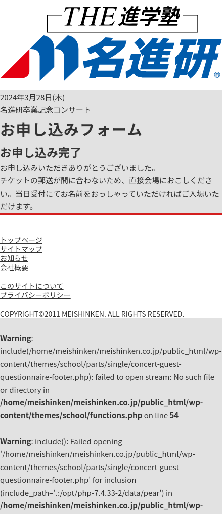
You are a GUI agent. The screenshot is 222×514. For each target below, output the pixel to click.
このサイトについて (32, 286)
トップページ (21, 240)
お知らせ (14, 258)
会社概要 (14, 267)
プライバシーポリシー (35, 295)
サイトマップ (21, 249)
